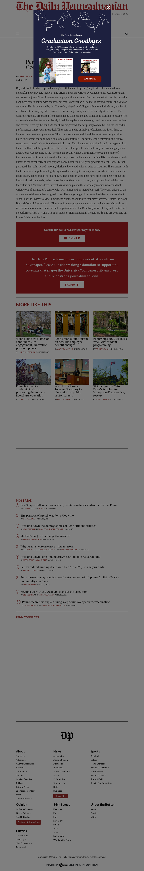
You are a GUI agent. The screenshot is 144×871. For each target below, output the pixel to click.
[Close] (109, 7)
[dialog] (72, 435)
